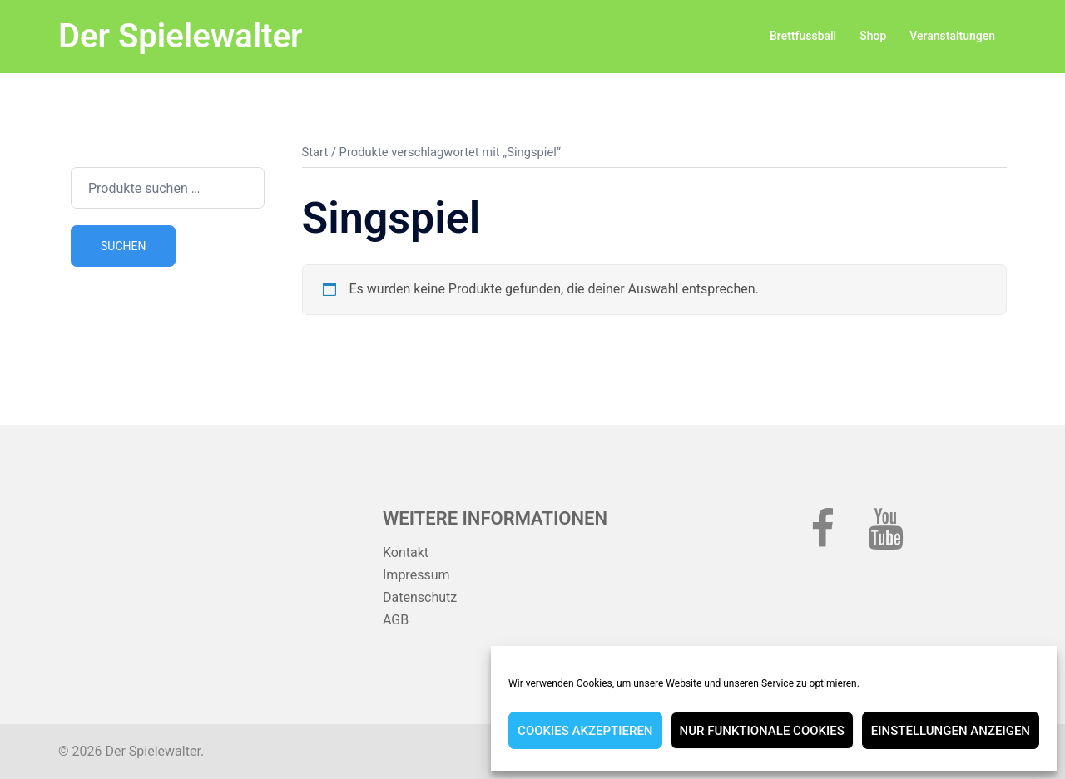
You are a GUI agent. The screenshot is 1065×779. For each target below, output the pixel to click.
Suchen (123, 246)
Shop (872, 35)
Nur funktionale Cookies (762, 730)
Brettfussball (803, 35)
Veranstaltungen (952, 35)
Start (315, 152)
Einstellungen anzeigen (950, 730)
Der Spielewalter (180, 36)
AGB (396, 620)
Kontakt (405, 552)
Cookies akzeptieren (585, 730)
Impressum (416, 575)
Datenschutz (420, 597)
